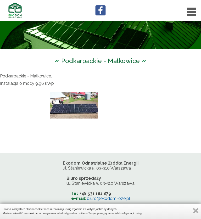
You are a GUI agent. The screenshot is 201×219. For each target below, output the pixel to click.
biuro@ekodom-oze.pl (108, 198)
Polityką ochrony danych (100, 209)
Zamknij (195, 210)
